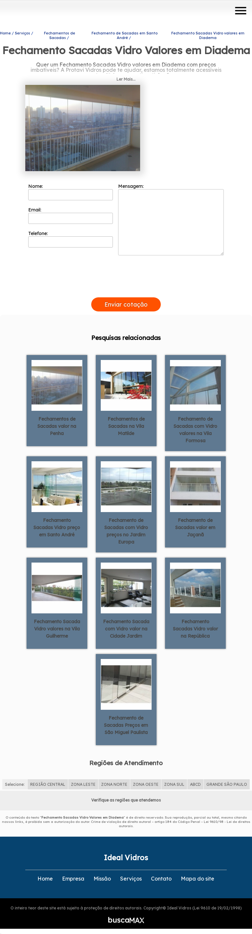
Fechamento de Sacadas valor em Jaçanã (195, 526)
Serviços (131, 877)
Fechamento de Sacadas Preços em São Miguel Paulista (126, 724)
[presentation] (126, 288)
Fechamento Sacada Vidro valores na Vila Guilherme (57, 627)
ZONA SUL (174, 783)
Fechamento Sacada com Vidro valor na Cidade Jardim (126, 627)
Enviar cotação (126, 303)
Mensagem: (171, 218)
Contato (161, 877)
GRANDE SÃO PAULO (226, 783)
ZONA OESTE (145, 783)
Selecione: (15, 783)
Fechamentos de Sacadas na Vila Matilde (126, 425)
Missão (102, 877)
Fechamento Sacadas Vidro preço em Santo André (56, 526)
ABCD (195, 783)
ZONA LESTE (83, 783)
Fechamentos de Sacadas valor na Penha (56, 425)
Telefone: (70, 237)
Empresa (73, 877)
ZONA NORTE (114, 783)
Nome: (70, 190)
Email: (70, 214)
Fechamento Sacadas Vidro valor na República (195, 627)
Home (45, 877)
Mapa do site (197, 877)
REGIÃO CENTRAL (47, 783)
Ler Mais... (126, 77)
